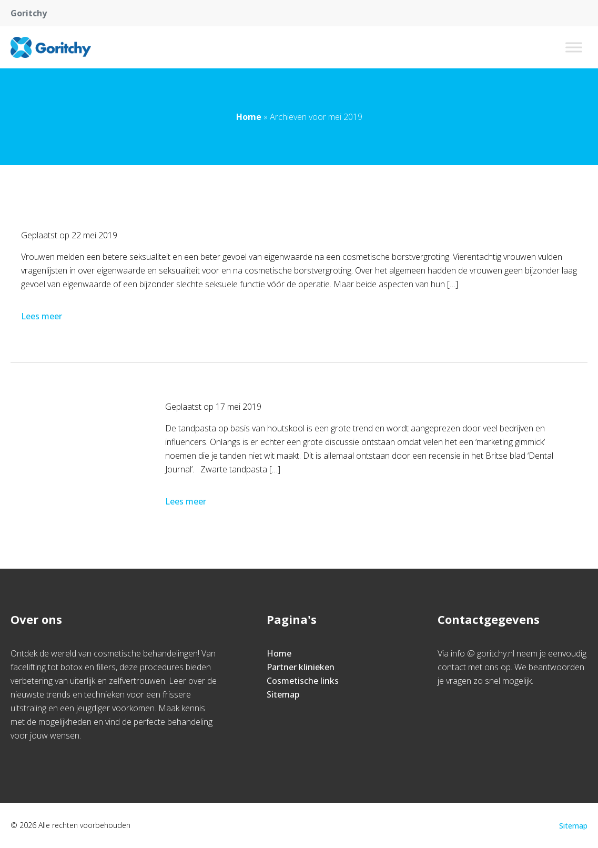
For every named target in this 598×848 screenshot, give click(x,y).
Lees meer (42, 316)
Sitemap (283, 694)
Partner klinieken (301, 667)
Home (248, 117)
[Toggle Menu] (573, 47)
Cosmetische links (303, 681)
